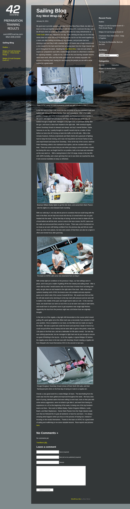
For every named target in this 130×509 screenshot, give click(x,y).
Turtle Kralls (40, 35)
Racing (101, 72)
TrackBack (41, 443)
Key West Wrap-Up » (50, 16)
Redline (101, 22)
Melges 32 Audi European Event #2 (111, 32)
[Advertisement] (13, 103)
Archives (102, 53)
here (38, 425)
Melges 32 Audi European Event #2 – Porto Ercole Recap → (11, 53)
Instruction (115, 65)
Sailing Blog (8, 43)
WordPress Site (76, 499)
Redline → (6, 47)
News (114, 68)
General (101, 65)
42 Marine (13, 10)
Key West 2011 (70, 49)
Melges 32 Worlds (105, 68)
